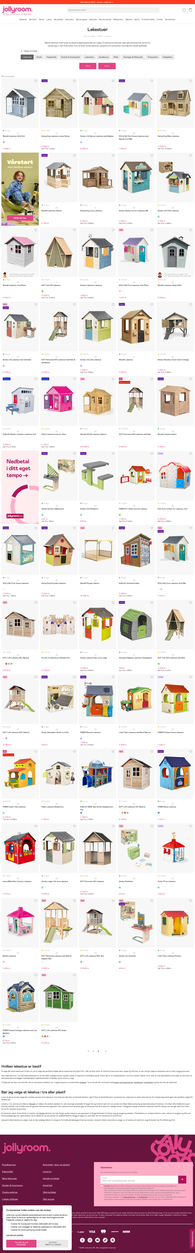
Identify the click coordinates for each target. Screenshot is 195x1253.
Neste (106, 1051)
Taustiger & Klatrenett (133, 57)
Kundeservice (9, 1164)
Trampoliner (153, 57)
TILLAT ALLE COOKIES (21, 1243)
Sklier (116, 57)
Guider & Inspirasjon (12, 1185)
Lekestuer (107, 36)
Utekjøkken (167, 57)
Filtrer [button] (88, 66)
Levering (47, 1171)
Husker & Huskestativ (70, 57)
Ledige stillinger (10, 1199)
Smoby (41, 1113)
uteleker (83, 1082)
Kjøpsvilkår (7, 1171)
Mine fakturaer (9, 1178)
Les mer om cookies (14, 1235)
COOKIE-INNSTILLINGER (53, 1243)
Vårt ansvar (48, 1199)
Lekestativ (89, 57)
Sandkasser (104, 57)
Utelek (99, 36)
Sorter (107, 66)
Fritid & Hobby (89, 36)
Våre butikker (49, 1192)
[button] (184, 10)
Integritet (47, 1185)
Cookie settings (10, 1192)
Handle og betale (51, 1178)
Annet (39, 57)
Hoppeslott (51, 57)
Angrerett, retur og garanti (56, 1164)
